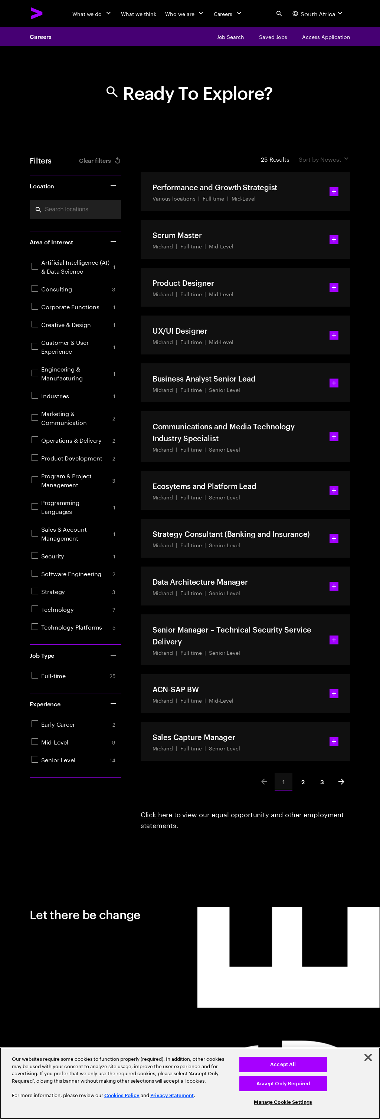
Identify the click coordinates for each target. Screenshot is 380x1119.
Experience (73, 704)
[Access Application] (326, 36)
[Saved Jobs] (273, 36)
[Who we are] (184, 13)
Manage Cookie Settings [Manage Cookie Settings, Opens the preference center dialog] (283, 1102)
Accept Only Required (283, 1083)
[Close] (368, 1057)
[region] (190, 1083)
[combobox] (75, 209)
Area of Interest (73, 242)
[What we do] (92, 13)
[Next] (341, 781)
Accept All (283, 1064)
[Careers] (228, 13)
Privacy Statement (172, 1095)
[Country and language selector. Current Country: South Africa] (318, 13)
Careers (40, 36)
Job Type (73, 655)
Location (73, 186)
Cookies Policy (122, 1095)
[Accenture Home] (37, 13)
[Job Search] (230, 36)
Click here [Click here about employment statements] (156, 813)
